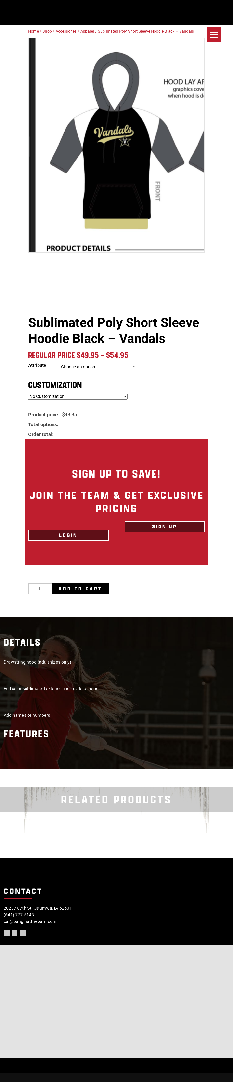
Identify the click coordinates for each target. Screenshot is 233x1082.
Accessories (66, 31)
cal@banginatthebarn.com (30, 921)
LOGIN (68, 535)
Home (33, 31)
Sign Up (164, 526)
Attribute (37, 365)
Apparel (87, 31)
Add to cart (81, 588)
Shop (47, 31)
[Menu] (214, 34)
